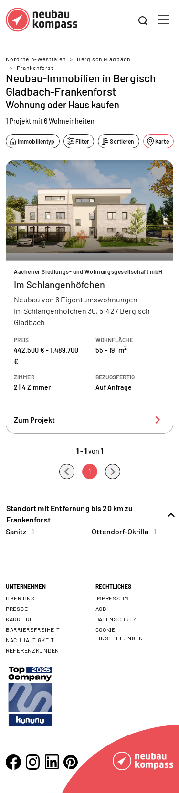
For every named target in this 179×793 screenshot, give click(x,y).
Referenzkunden (32, 650)
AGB (101, 608)
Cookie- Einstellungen (119, 633)
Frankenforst (35, 67)
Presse (17, 608)
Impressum (112, 598)
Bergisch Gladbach (103, 59)
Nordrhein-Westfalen (36, 59)
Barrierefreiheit (33, 629)
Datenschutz (116, 619)
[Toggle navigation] (163, 19)
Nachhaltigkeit (30, 640)
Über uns (20, 598)
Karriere (19, 619)
